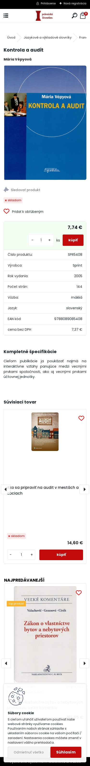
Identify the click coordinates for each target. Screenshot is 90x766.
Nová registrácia (75, 3)
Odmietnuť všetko (29, 752)
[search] (74, 16)
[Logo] (45, 16)
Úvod (11, 37)
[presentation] (6, 489)
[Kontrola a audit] (45, 123)
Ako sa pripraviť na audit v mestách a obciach (43, 490)
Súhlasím (66, 752)
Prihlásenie (48, 3)
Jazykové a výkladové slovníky (48, 37)
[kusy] (41, 240)
